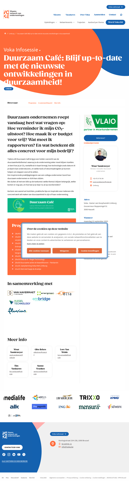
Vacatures (70, 15)
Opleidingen (49, 22)
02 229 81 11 (65, 444)
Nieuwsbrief (15, 478)
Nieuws (57, 15)
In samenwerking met (45, 103)
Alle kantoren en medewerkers (15, 461)
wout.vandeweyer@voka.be (16, 356)
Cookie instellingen (99, 478)
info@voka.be (66, 447)
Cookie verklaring (85, 478)
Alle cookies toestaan (39, 250)
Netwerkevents (66, 22)
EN (3, 478)
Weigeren (64, 250)
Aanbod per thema (96, 22)
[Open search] (122, 14)
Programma (32, 103)
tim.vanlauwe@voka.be (16, 372)
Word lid (31, 478)
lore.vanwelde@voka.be (64, 356)
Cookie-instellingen (90, 250)
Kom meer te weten (35, 243)
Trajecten (81, 22)
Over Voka (85, 15)
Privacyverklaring (72, 478)
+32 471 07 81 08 (96, 178)
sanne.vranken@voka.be (40, 372)
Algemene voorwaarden (57, 478)
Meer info (57, 103)
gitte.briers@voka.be (40, 353)
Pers (7, 478)
